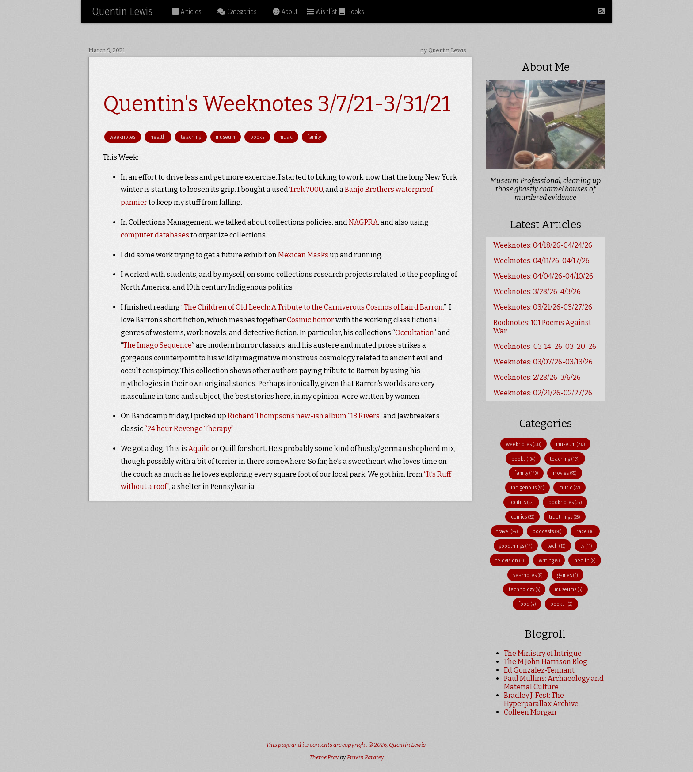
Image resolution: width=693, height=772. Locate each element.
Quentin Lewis (122, 11)
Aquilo (199, 448)
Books (351, 12)
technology (524, 589)
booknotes (565, 502)
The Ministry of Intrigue (543, 653)
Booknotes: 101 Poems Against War (542, 326)
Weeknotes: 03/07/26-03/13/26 (543, 362)
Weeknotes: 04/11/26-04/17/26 (541, 260)
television (509, 560)
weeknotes (122, 137)
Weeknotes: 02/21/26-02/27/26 (542, 393)
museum (225, 137)
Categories (237, 12)
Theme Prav (324, 757)
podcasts (547, 531)
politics (521, 502)
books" (561, 603)
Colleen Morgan (530, 712)
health (158, 137)
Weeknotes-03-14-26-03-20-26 (544, 346)
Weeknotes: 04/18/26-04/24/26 (542, 245)
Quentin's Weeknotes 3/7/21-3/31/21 (276, 104)
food (527, 603)
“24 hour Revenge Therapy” (189, 428)
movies (564, 473)
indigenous (527, 487)
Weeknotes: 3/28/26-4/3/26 (537, 291)
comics (522, 516)
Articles (187, 12)
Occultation (414, 333)
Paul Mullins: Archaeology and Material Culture (554, 682)
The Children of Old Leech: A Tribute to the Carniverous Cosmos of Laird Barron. (314, 307)
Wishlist (322, 12)
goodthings (515, 546)
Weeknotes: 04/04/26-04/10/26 (543, 276)
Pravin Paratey (365, 757)
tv (586, 546)
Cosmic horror (310, 320)
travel (507, 531)
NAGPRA (363, 222)
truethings (564, 516)
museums (568, 589)
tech (556, 546)
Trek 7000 (306, 189)
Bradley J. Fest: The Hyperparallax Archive (541, 699)
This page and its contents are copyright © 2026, (327, 744)
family (314, 137)
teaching (191, 137)
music (286, 137)
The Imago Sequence (157, 345)
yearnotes (527, 575)
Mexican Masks (303, 255)
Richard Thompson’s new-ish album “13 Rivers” (305, 416)
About (285, 12)
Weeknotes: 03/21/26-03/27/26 (542, 307)
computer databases (155, 235)
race (585, 531)
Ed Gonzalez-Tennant (539, 670)
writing (549, 560)
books (257, 137)
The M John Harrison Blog (545, 661)
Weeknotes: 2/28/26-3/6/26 (537, 377)
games (567, 575)
